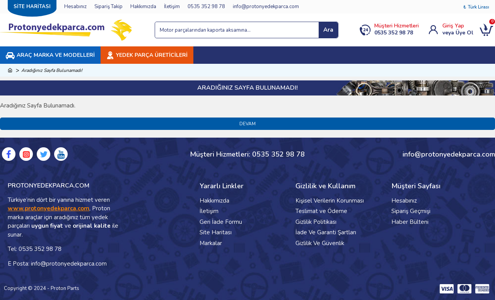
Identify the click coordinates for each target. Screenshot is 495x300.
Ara (328, 30)
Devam (247, 124)
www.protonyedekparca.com (48, 208)
